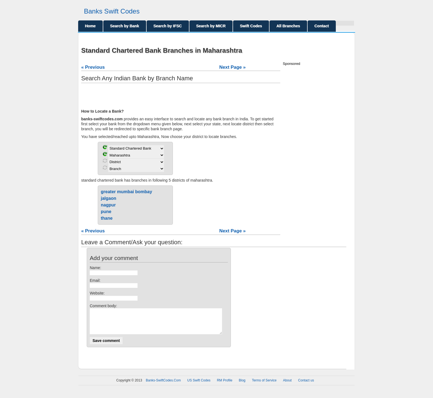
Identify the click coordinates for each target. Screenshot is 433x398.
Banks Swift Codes (111, 11)
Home (90, 26)
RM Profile (224, 385)
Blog (242, 385)
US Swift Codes (198, 385)
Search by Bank (124, 26)
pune (106, 211)
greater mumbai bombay (126, 191)
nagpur (108, 205)
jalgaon (108, 198)
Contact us (306, 385)
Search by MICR (211, 26)
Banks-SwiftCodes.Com (163, 385)
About (287, 385)
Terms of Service (264, 385)
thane (107, 218)
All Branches (288, 26)
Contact (322, 26)
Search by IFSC (168, 26)
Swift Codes (251, 26)
